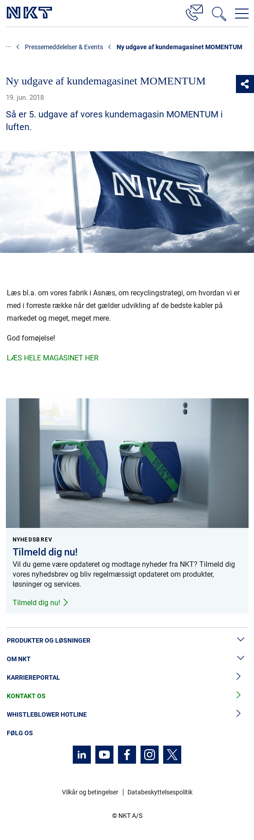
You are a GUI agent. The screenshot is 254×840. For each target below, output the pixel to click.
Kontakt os (127, 696)
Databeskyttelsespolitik (160, 792)
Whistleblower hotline (127, 715)
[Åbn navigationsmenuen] (241, 13)
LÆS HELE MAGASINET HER (53, 358)
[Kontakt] (194, 11)
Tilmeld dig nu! (41, 602)
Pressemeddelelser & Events (64, 47)
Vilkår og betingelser (90, 792)
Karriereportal (127, 678)
